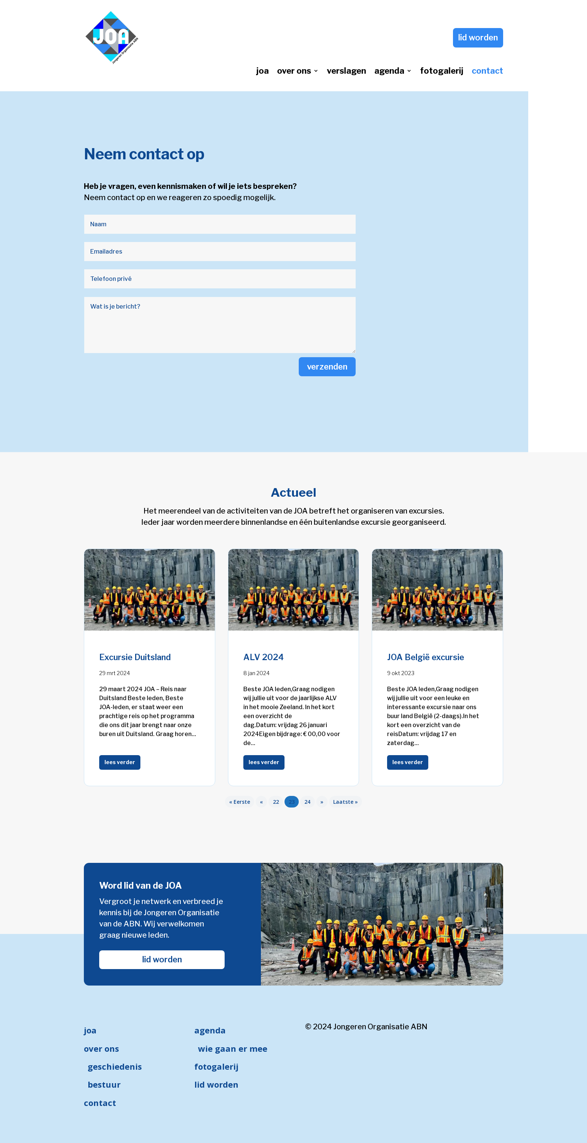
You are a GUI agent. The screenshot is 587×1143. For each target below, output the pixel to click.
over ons (294, 72)
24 (307, 801)
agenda (389, 72)
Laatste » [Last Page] (345, 801)
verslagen (346, 72)
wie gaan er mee (232, 1048)
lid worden (478, 37)
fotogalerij (441, 72)
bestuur (104, 1084)
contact (487, 72)
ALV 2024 (263, 657)
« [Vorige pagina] (261, 801)
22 (276, 801)
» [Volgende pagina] (321, 801)
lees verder (119, 762)
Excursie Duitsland (135, 657)
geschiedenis (115, 1066)
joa (262, 72)
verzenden (327, 366)
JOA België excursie (425, 657)
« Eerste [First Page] (239, 801)
